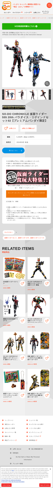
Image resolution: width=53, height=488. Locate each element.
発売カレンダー (10, 424)
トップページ (9, 420)
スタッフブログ (35, 436)
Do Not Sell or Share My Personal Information (28, 458)
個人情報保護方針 (37, 449)
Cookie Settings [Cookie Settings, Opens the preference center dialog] (6, 485)
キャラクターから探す (36, 424)
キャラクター (9, 232)
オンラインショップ (35, 432)
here (13, 471)
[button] (3, 94)
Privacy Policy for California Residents (11, 480)
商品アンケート (11, 440)
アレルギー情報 (18, 463)
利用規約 (16, 453)
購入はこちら (13, 150)
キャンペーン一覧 (10, 432)
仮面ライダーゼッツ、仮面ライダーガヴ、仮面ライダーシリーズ (24, 238)
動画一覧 (8, 436)
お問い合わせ (17, 449)
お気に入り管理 (10, 428)
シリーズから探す (35, 428)
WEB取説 (33, 440)
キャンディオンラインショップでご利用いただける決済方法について (26, 194)
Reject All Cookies (45, 485)
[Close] (50, 470)
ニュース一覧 (33, 420)
